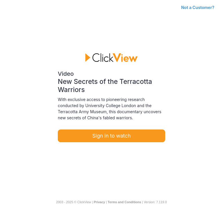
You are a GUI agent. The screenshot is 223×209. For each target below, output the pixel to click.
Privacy (99, 202)
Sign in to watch (111, 136)
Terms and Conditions (124, 202)
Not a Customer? (197, 7)
